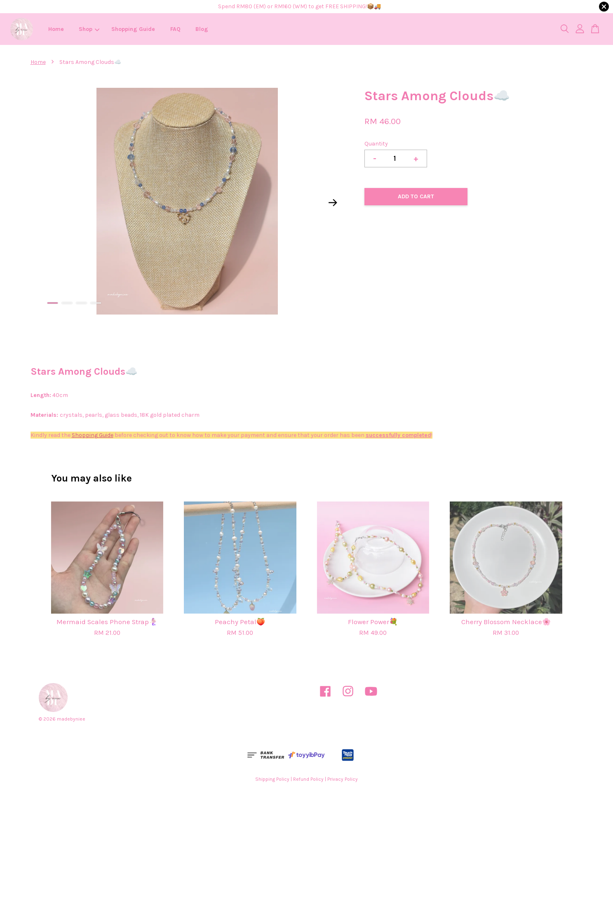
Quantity (376, 143)
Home (56, 29)
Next (332, 203)
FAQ (175, 29)
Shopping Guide (133, 29)
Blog (201, 29)
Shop (89, 29)
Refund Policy (308, 779)
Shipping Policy (272, 779)
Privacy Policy (342, 779)
